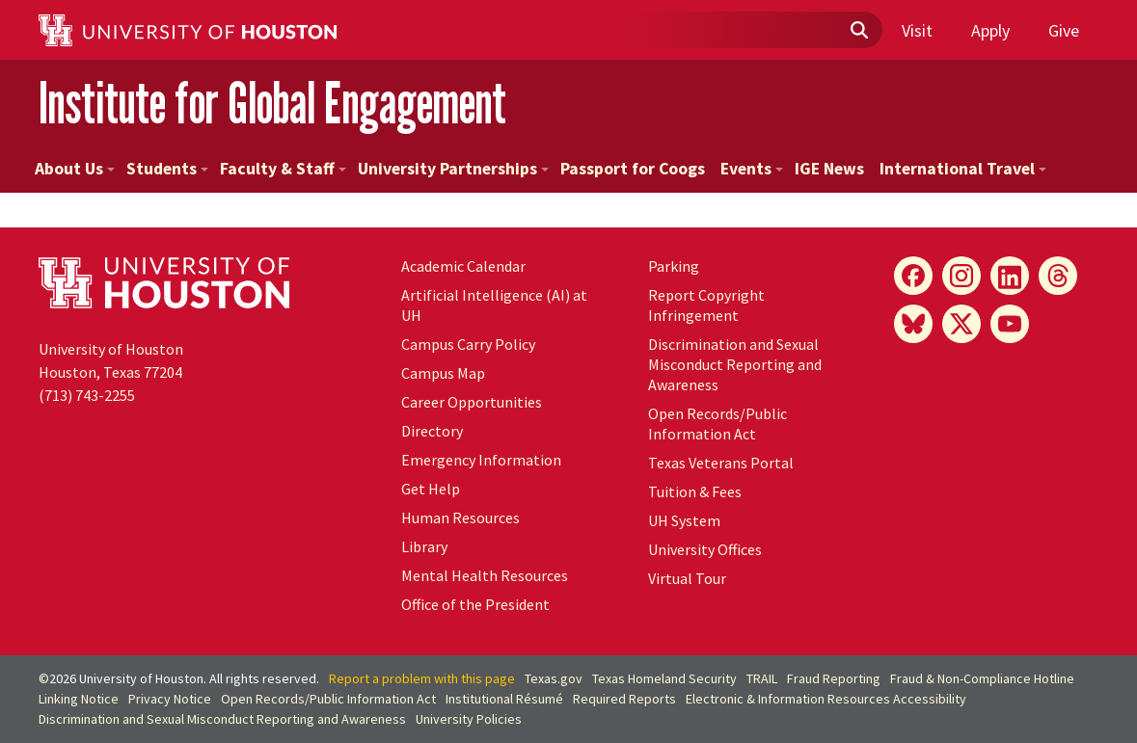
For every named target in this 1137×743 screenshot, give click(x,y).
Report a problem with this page (422, 678)
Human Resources (460, 517)
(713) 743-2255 (87, 395)
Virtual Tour (687, 578)
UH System (684, 520)
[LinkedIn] (1009, 275)
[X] (961, 324)
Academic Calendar (463, 266)
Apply (990, 30)
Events (751, 168)
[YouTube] (1009, 324)
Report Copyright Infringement (706, 305)
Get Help (430, 488)
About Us (75, 168)
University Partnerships (453, 168)
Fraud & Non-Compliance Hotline (982, 678)
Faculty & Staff (283, 168)
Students (167, 168)
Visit (917, 30)
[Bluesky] (913, 324)
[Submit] (858, 30)
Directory (432, 430)
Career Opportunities (471, 401)
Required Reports (624, 698)
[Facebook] (913, 275)
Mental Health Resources (484, 575)
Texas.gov (553, 678)
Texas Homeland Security (664, 678)
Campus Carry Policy (468, 344)
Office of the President (475, 604)
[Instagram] (961, 275)
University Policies (469, 719)
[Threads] (1058, 275)
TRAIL (761, 678)
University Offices (705, 549)
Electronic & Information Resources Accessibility (826, 698)
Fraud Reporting (833, 678)
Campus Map (443, 373)
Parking (673, 266)
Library (424, 546)
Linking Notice (79, 698)
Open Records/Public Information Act (717, 423)
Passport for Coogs (632, 168)
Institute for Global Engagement (272, 103)
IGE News (829, 168)
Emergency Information (481, 459)
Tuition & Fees (695, 491)
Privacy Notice (169, 698)
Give (1063, 30)
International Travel (963, 168)
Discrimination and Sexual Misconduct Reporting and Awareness (735, 364)
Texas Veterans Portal (721, 462)
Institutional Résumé (504, 698)
